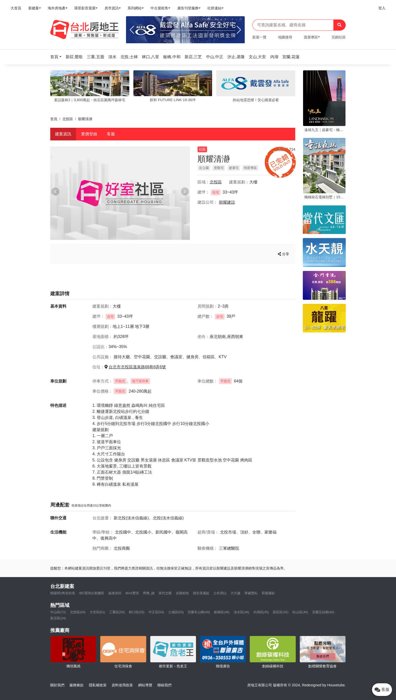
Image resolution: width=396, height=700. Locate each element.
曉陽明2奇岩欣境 (62, 593)
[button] (57, 57)
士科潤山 (220, 593)
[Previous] (132, 29)
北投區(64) (78, 612)
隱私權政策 (98, 685)
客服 (111, 134)
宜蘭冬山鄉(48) (199, 612)
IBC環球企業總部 (91, 593)
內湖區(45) (261, 612)
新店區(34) (58, 618)
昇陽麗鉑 (268, 593)
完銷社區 (339, 37)
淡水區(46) (241, 612)
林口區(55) (136, 612)
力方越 (235, 593)
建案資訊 (63, 134)
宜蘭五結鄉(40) (323, 612)
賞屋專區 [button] (311, 37)
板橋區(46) (222, 612)
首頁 (53, 119)
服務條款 (76, 685)
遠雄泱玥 (114, 593)
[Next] (238, 29)
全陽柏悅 (182, 593)
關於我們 (57, 685)
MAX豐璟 (132, 593)
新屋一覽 (259, 37)
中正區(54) (156, 612)
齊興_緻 (149, 593)
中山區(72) (58, 612)
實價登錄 (89, 134)
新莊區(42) (280, 612)
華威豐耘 (251, 593)
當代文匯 (165, 593)
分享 (283, 254)
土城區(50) (176, 612)
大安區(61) (97, 612)
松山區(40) (300, 612)
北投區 (67, 119)
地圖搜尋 (285, 37)
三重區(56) (117, 612)
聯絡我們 (164, 685)
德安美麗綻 (201, 593)
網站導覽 (145, 685)
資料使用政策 (122, 685)
